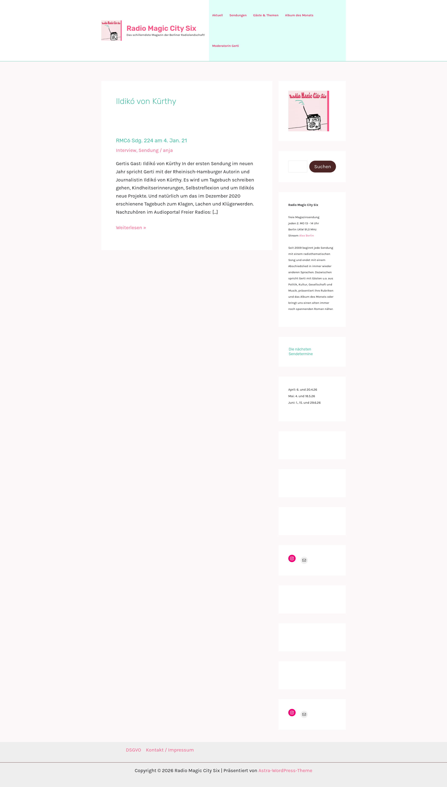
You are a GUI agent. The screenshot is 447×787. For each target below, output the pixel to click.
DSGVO (133, 750)
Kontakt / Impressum (170, 750)
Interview (126, 150)
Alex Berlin (306, 235)
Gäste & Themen (266, 15)
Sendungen (238, 15)
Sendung (149, 150)
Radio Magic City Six (161, 28)
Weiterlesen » (131, 228)
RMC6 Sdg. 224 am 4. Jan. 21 (151, 140)
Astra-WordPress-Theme (285, 770)
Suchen (322, 166)
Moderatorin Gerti (225, 46)
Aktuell (217, 15)
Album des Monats (299, 15)
